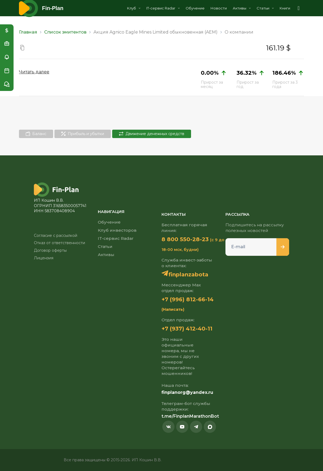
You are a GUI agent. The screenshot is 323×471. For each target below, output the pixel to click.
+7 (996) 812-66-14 (188, 299)
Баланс (36, 133)
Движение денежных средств (151, 133)
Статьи (265, 8)
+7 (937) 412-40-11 (187, 328)
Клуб (133, 8)
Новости (219, 8)
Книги (285, 8)
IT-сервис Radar (163, 8)
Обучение (195, 8)
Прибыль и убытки (82, 133)
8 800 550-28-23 (185, 239)
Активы (242, 8)
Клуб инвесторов (117, 230)
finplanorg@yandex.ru (187, 392)
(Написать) (173, 309)
